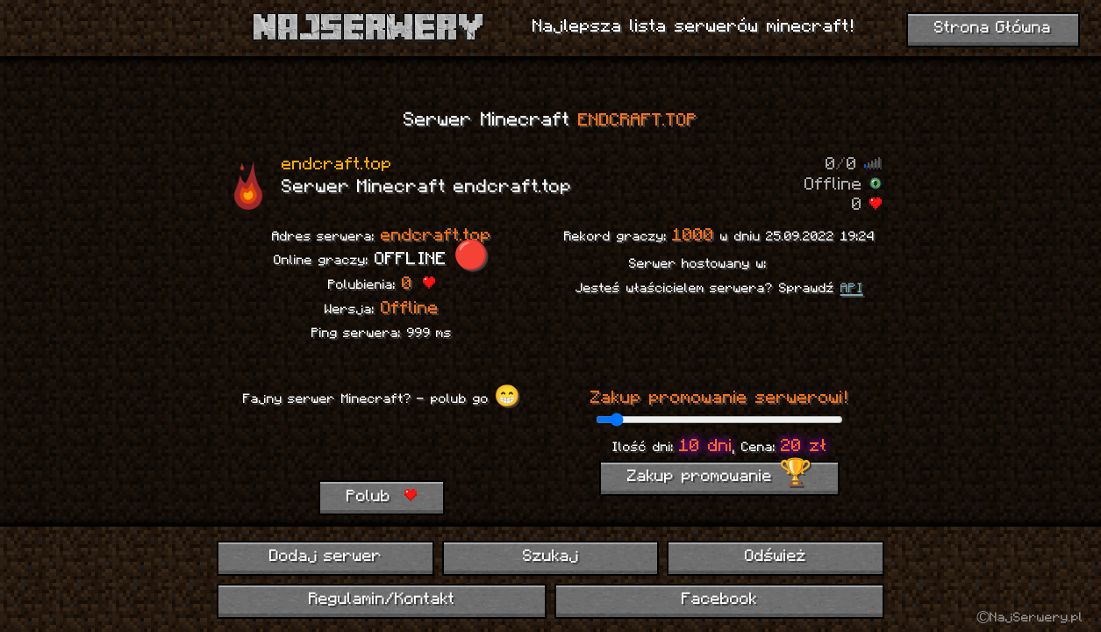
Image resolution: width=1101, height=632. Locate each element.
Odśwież (775, 556)
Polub (382, 497)
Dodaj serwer (325, 556)
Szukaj (551, 556)
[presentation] (381, 446)
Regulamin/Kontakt (382, 599)
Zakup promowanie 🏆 (719, 477)
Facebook (719, 599)
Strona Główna (993, 28)
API (851, 289)
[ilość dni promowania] (719, 420)
